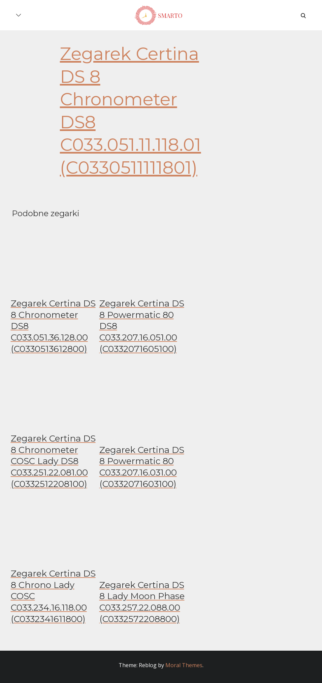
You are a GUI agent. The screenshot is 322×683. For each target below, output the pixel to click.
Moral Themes (183, 665)
